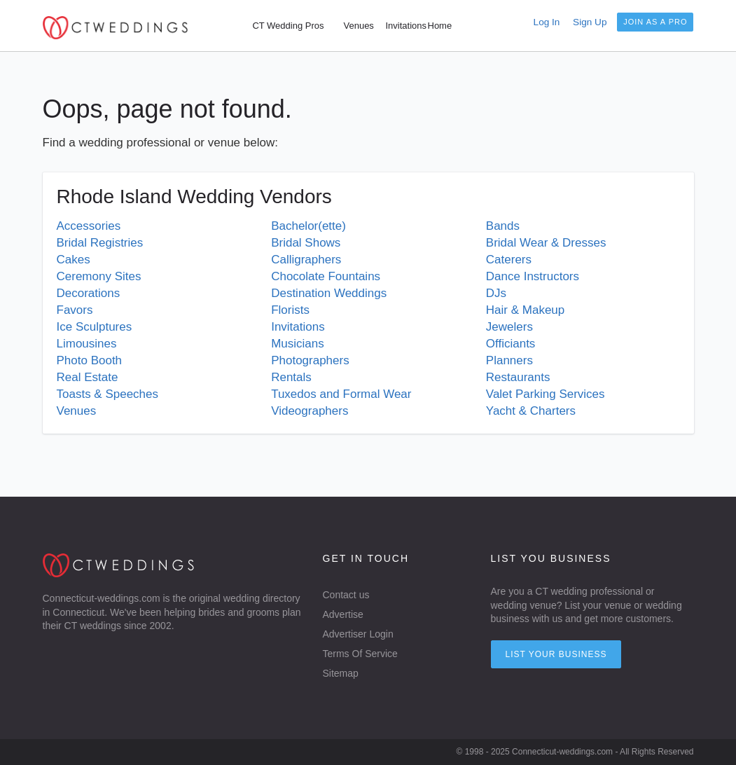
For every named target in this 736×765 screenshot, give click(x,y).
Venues (77, 411)
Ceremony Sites (99, 276)
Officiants (511, 343)
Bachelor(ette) (308, 226)
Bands (503, 226)
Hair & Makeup (525, 310)
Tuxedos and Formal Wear (341, 394)
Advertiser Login (358, 634)
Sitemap (341, 673)
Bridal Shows (305, 242)
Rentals (291, 377)
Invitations (298, 326)
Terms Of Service (360, 653)
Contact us (346, 594)
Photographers (310, 360)
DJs (496, 293)
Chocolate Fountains (325, 276)
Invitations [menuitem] (406, 25)
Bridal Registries (100, 242)
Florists (290, 310)
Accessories (89, 226)
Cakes (73, 259)
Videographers (309, 411)
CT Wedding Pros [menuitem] (288, 25)
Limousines (87, 343)
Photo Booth (90, 360)
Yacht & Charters (531, 411)
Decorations (88, 293)
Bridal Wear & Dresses (546, 242)
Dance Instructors (532, 276)
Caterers (509, 259)
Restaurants (518, 377)
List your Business (556, 654)
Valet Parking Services (545, 394)
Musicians (297, 343)
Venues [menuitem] (359, 25)
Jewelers (509, 326)
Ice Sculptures (94, 326)
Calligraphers (306, 259)
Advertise (343, 614)
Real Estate (87, 377)
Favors (75, 310)
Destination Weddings (329, 293)
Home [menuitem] (440, 25)
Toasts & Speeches (108, 394)
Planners (509, 360)
